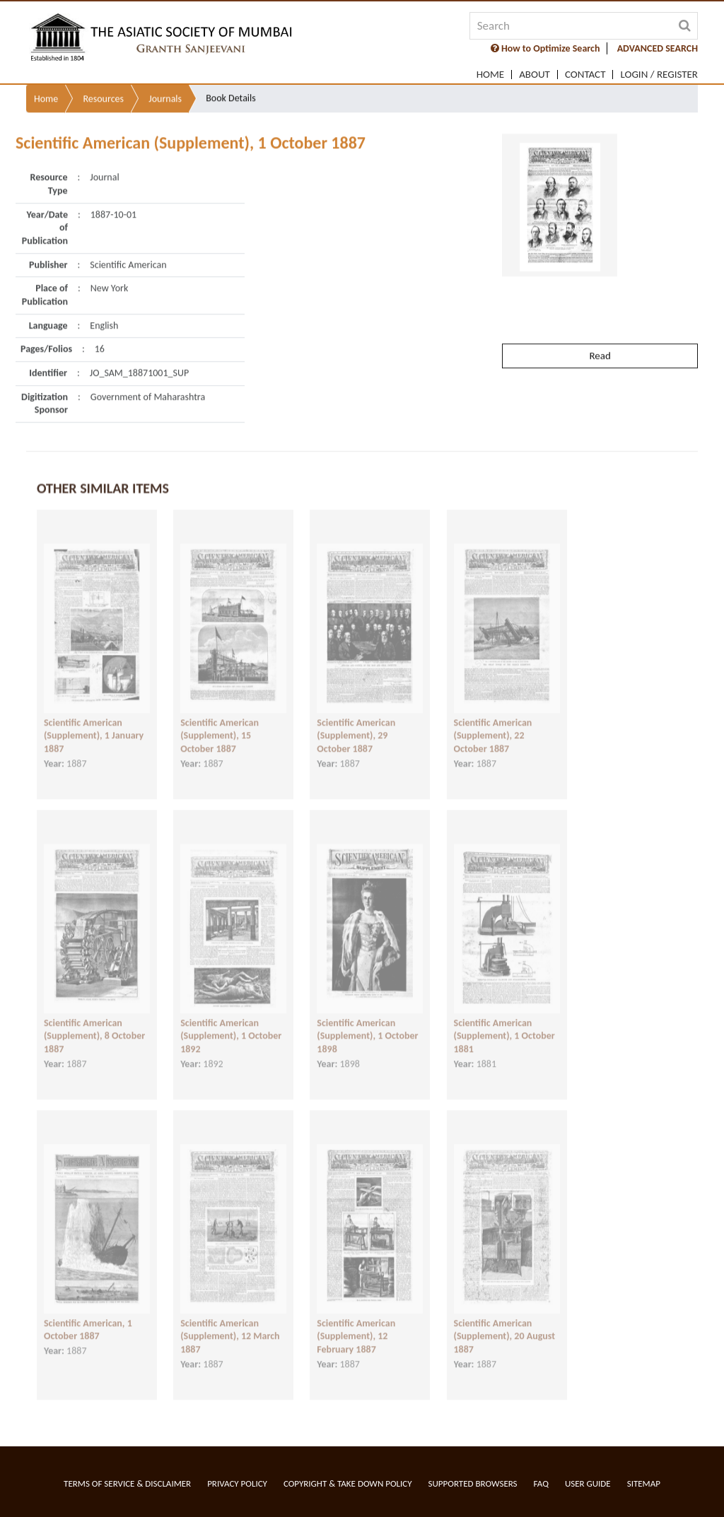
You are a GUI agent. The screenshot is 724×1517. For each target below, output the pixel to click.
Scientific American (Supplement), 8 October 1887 (94, 1022)
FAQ (541, 1483)
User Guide (588, 1483)
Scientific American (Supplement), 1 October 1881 (504, 1022)
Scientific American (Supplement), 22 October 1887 (493, 721)
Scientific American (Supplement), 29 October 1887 (356, 721)
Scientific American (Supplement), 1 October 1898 (367, 1022)
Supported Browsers (473, 1483)
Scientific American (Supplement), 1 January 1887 (94, 721)
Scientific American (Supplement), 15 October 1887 (219, 721)
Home (490, 74)
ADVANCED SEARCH (657, 48)
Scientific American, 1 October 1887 (88, 1315)
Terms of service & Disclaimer (127, 1483)
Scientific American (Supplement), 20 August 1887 (505, 1322)
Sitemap (643, 1483)
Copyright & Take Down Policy (348, 1483)
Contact (585, 74)
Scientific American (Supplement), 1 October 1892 (230, 1022)
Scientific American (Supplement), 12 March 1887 (229, 1322)
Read (599, 321)
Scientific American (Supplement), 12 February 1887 (356, 1322)
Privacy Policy (237, 1483)
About (534, 74)
